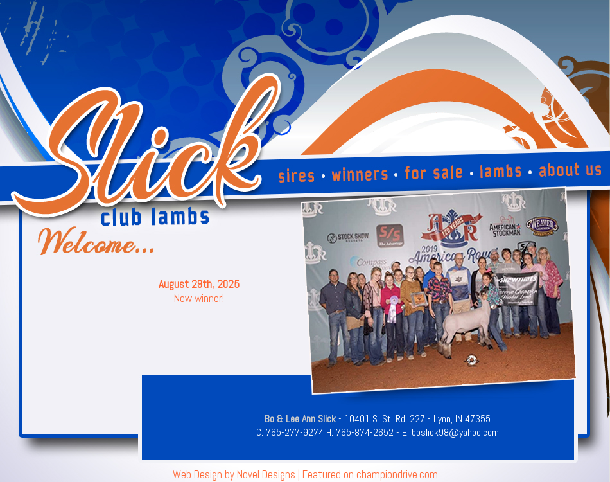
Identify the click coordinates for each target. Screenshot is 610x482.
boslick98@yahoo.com (455, 432)
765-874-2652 (365, 432)
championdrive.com (397, 474)
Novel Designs (266, 474)
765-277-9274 (295, 432)
